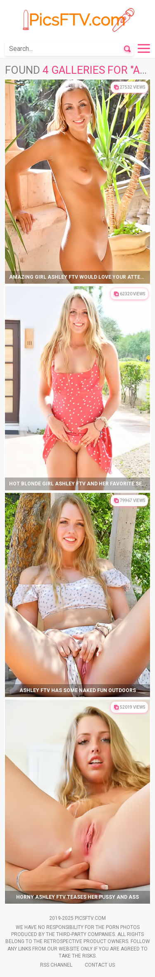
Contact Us (100, 965)
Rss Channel (56, 965)
